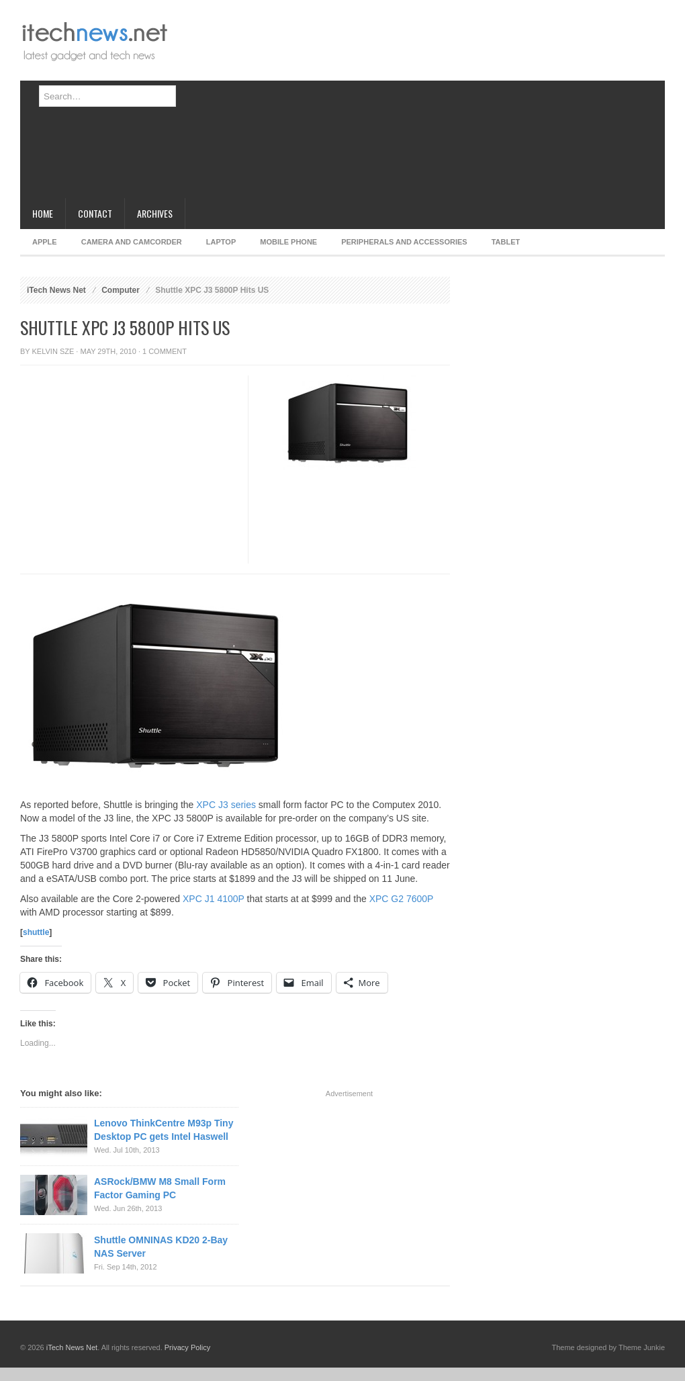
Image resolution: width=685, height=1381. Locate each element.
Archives (155, 213)
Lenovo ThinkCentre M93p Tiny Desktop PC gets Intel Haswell (163, 1130)
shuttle (36, 932)
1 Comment (164, 351)
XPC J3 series (226, 804)
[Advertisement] (377, 104)
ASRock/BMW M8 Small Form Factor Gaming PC (160, 1188)
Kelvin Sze (53, 351)
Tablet (506, 242)
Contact (95, 213)
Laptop (221, 242)
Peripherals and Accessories (404, 242)
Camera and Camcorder (131, 242)
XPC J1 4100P (213, 898)
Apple (44, 242)
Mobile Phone (288, 242)
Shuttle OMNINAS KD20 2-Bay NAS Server (161, 1247)
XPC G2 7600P (401, 898)
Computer (120, 290)
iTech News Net (56, 290)
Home (42, 213)
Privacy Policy (187, 1347)
